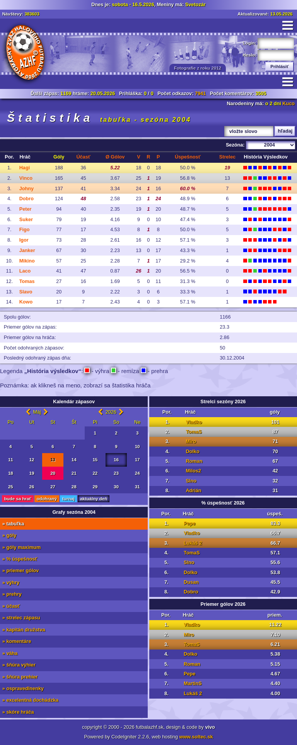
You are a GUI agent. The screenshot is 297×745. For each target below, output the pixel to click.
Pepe (189, 523)
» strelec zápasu (21, 618)
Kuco (288, 103)
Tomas (27, 281)
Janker (27, 250)
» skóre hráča (18, 712)
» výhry (10, 582)
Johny (26, 188)
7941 (200, 93)
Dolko (192, 451)
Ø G (115, 157)
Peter (25, 209)
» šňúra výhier (19, 665)
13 (52, 459)
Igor (24, 240)
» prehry (12, 594)
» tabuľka (13, 524)
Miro (191, 441)
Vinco (25, 178)
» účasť (11, 606)
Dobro (26, 198)
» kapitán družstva (23, 629)
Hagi (24, 167)
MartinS (193, 683)
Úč (83, 157)
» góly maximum (21, 547)
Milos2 (193, 471)
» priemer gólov (20, 570)
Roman (194, 461)
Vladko (194, 422)
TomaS (193, 432)
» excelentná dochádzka (30, 700)
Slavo (25, 292)
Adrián (193, 490)
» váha (10, 653)
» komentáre (16, 641)
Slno (191, 481)
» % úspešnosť (20, 559)
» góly (9, 535)
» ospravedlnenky (23, 688)
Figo (24, 229)
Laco (25, 271)
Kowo (26, 302)
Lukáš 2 (193, 543)
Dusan (191, 582)
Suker (26, 219)
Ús (188, 157)
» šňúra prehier (20, 677)
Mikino (27, 261)
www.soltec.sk (196, 737)
